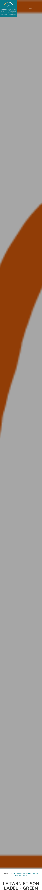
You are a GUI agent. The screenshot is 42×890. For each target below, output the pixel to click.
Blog (6, 873)
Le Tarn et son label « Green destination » (26, 874)
